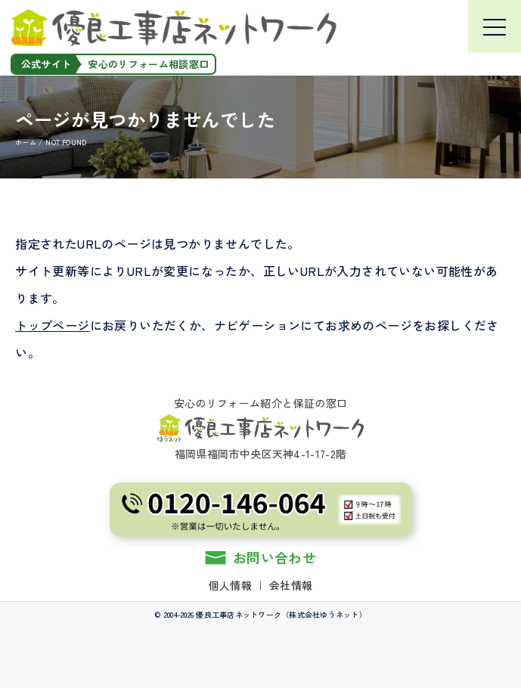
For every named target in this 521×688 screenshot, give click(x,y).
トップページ (52, 325)
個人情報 (230, 585)
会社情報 (290, 585)
